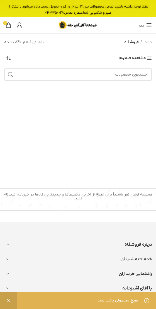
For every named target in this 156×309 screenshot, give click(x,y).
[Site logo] (78, 25)
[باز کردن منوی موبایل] (145, 25)
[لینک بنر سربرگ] (78, 8)
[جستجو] (78, 74)
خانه (147, 42)
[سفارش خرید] (8, 58)
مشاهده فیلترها (132, 58)
